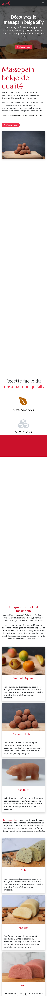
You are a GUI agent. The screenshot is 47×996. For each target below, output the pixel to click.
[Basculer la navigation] (43, 3)
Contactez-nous (23, 47)
